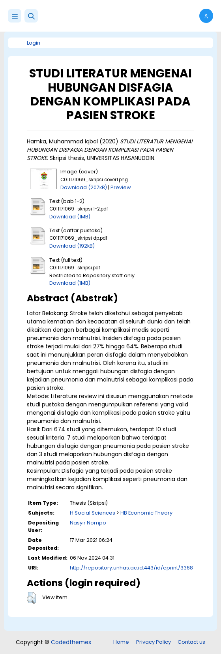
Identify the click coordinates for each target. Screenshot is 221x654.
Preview (120, 187)
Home (121, 642)
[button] (31, 16)
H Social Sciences (92, 512)
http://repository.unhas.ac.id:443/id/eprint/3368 (131, 567)
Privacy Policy (153, 642)
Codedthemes (71, 642)
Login (33, 42)
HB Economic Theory (146, 512)
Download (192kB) (72, 245)
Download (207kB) (83, 187)
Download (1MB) (69, 216)
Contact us (191, 642)
